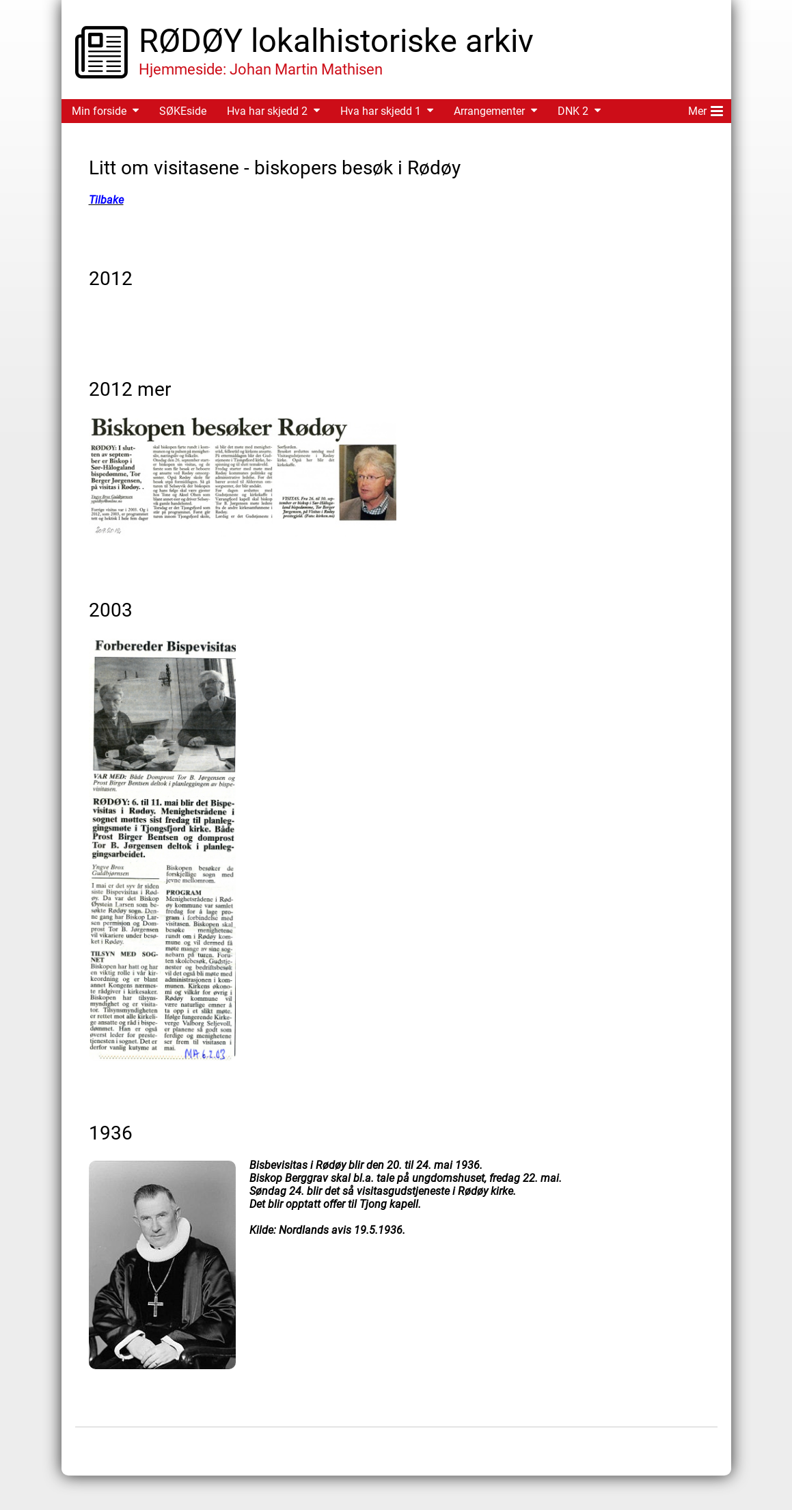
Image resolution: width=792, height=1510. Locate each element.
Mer (705, 108)
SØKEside (182, 111)
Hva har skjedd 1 (380, 111)
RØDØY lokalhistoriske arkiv (336, 40)
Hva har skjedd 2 (267, 111)
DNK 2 (573, 111)
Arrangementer (489, 111)
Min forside (99, 111)
